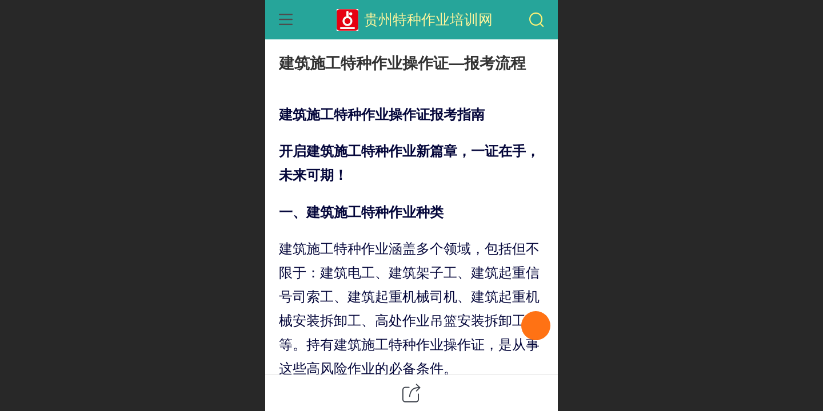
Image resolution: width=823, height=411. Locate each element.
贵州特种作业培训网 (428, 19)
